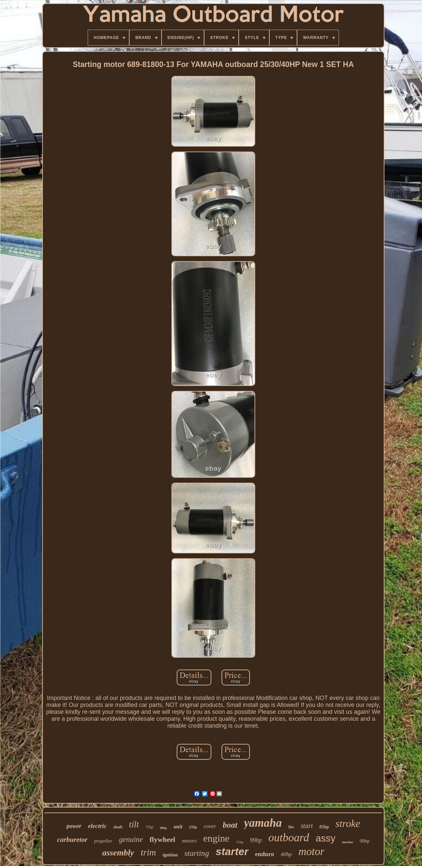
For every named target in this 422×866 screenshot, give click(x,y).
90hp (365, 841)
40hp (286, 854)
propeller (103, 841)
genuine (131, 839)
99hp (256, 840)
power (74, 826)
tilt (134, 824)
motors (189, 841)
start (307, 825)
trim (148, 852)
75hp (149, 827)
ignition (170, 854)
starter (232, 851)
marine (347, 842)
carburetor (72, 840)
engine (216, 838)
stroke (348, 823)
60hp (163, 828)
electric (97, 825)
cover (210, 826)
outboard (288, 837)
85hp (324, 826)
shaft (117, 826)
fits (291, 826)
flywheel (162, 839)
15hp (239, 842)
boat (230, 824)
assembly (118, 852)
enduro (264, 853)
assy (326, 838)
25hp (193, 827)
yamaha (263, 822)
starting (196, 853)
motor (311, 851)
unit (177, 826)
